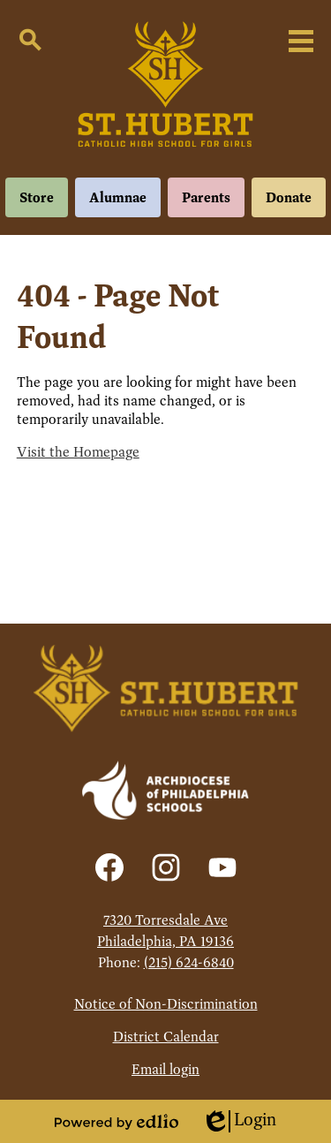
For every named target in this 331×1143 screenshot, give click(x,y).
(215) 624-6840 (189, 962)
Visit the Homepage (78, 452)
